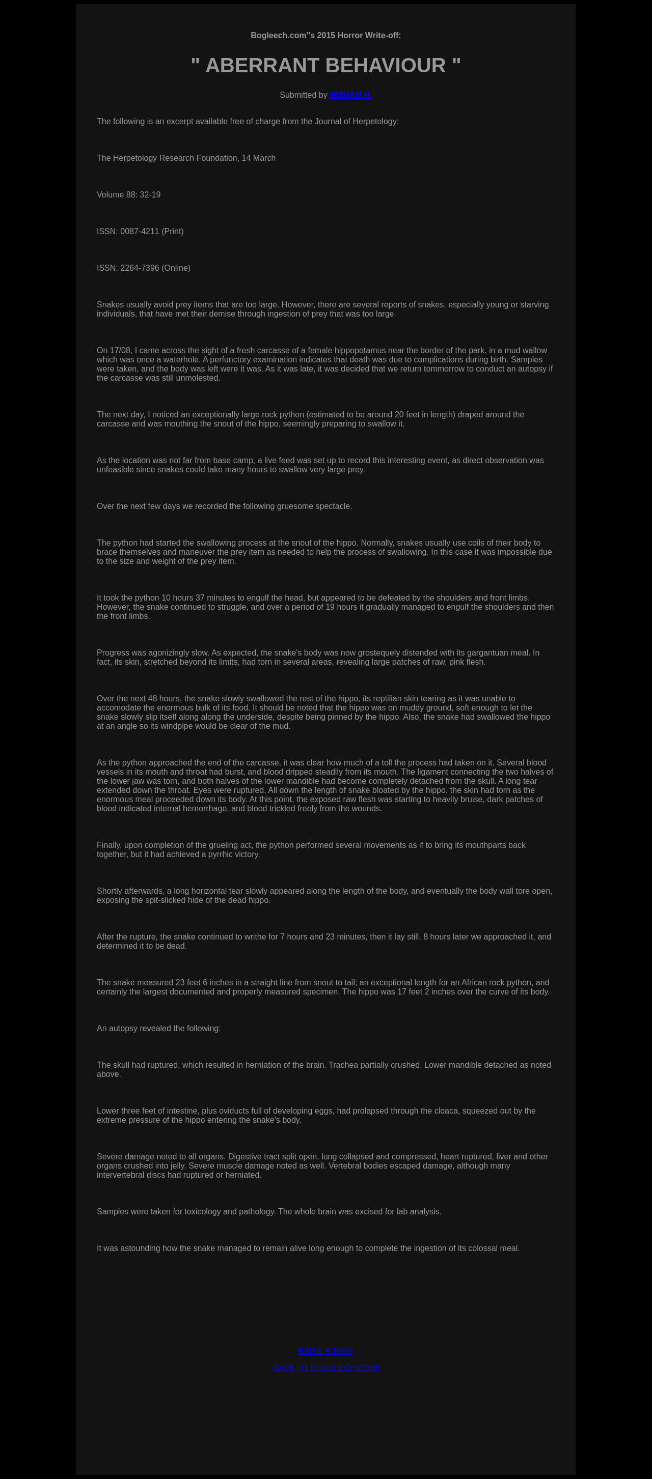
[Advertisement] (326, 1404)
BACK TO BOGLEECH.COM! (326, 1368)
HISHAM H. (351, 95)
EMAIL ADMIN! (326, 1351)
